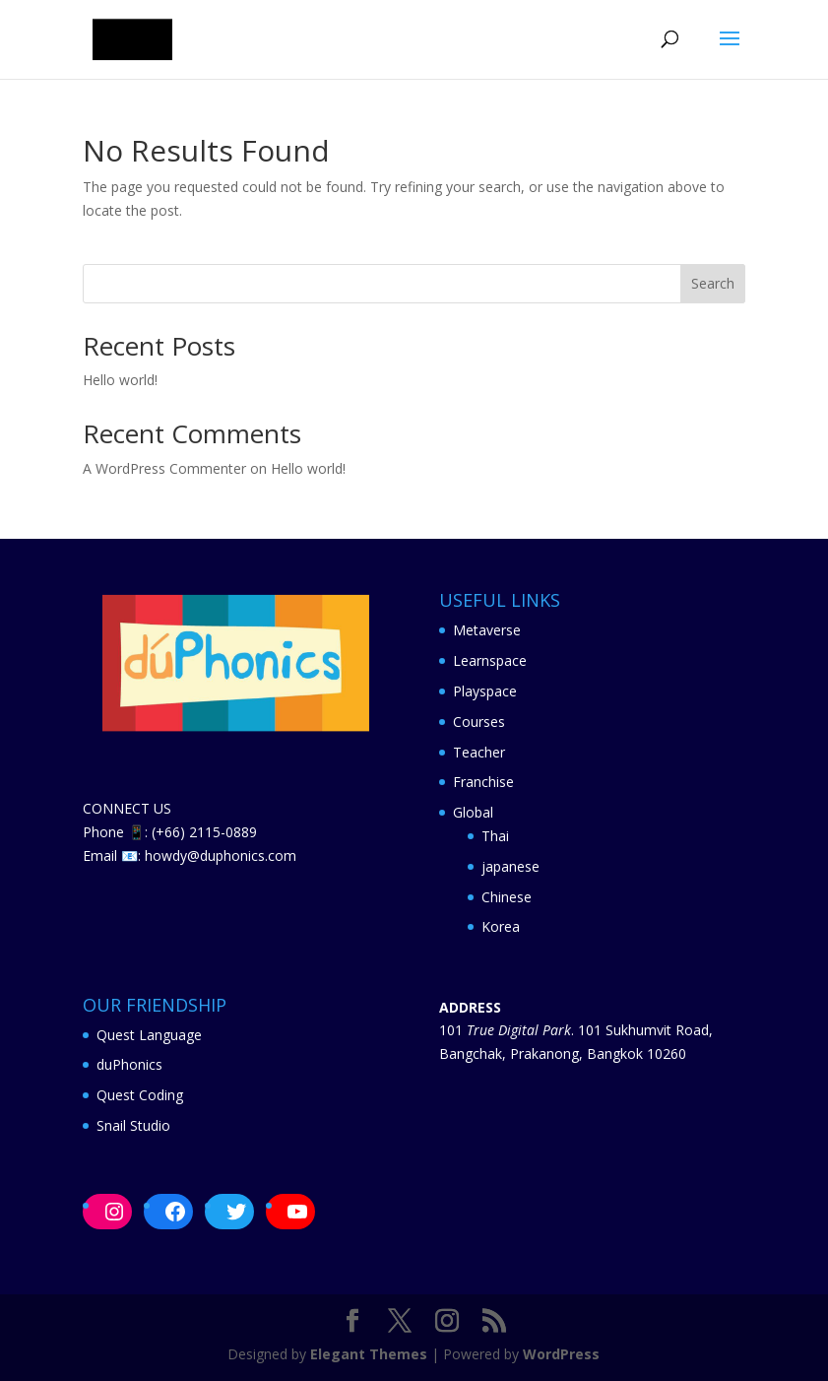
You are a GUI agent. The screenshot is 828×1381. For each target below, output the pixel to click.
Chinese (506, 897)
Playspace (485, 691)
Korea (500, 926)
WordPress (561, 1354)
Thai (495, 835)
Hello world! (120, 379)
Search (712, 283)
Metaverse (487, 630)
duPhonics (129, 1064)
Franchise (483, 781)
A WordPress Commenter (164, 468)
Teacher (479, 752)
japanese (510, 866)
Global (473, 812)
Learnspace (490, 660)
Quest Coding (139, 1094)
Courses (479, 721)
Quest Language (149, 1034)
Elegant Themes (368, 1354)
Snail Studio (133, 1125)
